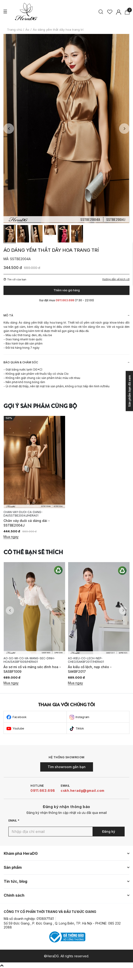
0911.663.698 (42, 790)
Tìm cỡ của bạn (14, 279)
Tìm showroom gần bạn (67, 767)
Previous (8, 128)
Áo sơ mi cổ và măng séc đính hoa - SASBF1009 (32, 669)
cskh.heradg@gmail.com (82, 790)
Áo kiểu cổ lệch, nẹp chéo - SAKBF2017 (90, 669)
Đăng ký (108, 831)
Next (124, 128)
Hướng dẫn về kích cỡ (116, 279)
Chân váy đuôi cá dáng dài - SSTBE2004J (26, 523)
